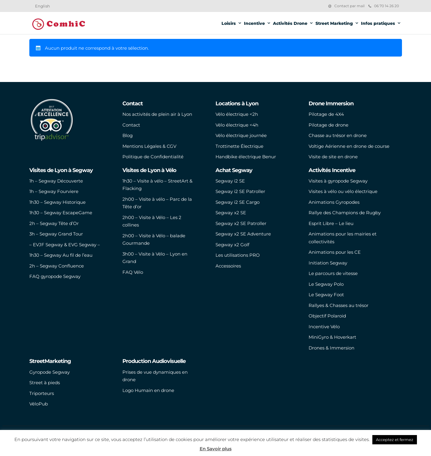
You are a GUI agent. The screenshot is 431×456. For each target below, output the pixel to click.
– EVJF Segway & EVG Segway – (64, 244)
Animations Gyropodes (334, 202)
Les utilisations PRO (238, 255)
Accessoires (228, 266)
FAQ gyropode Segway (55, 276)
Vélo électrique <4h (237, 125)
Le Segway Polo (326, 284)
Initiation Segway (328, 263)
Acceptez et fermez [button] (394, 439)
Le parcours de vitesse (333, 273)
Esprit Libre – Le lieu (331, 223)
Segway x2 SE (231, 212)
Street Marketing (334, 23)
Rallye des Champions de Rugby (345, 212)
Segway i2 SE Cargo (237, 202)
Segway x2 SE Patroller (241, 223)
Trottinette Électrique (239, 146)
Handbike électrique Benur (246, 156)
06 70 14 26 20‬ (383, 6)
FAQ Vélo (132, 272)
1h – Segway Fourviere (53, 191)
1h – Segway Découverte (56, 181)
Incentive (254, 23)
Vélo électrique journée (241, 135)
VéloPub (38, 404)
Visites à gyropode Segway (338, 181)
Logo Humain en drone (148, 390)
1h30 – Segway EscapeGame (60, 212)
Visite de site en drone (333, 156)
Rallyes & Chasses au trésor (338, 305)
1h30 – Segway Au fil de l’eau (60, 255)
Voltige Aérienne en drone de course (349, 146)
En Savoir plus (216, 449)
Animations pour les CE (335, 252)
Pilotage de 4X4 (326, 114)
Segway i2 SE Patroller (240, 191)
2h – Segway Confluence (56, 266)
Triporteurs (41, 393)
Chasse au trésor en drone (338, 135)
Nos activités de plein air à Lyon (157, 114)
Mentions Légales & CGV (149, 146)
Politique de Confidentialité (152, 156)
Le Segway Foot (326, 294)
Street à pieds (44, 382)
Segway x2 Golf (232, 244)
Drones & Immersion (331, 348)
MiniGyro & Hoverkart (332, 337)
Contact (131, 125)
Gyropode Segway (49, 372)
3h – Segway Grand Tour (56, 234)
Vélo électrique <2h (237, 114)
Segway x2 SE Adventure (243, 234)
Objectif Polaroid (327, 316)
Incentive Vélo (324, 326)
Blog (127, 135)
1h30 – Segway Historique (57, 202)
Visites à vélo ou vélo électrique (343, 191)
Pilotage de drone (328, 125)
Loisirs (228, 23)
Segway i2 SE (230, 181)
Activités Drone (290, 23)
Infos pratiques (378, 23)
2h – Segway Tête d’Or (54, 223)
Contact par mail (349, 6)
